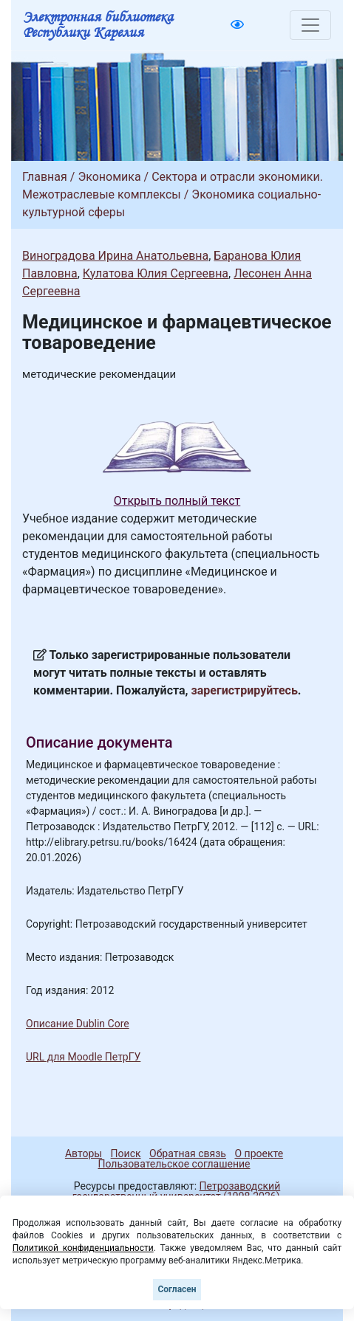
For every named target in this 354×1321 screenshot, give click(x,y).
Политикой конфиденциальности (83, 1248)
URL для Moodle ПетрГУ (83, 1057)
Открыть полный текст (177, 501)
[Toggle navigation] (310, 25)
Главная (44, 177)
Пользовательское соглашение (174, 1164)
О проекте (258, 1153)
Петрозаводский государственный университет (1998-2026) (176, 1191)
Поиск (126, 1153)
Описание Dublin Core (77, 1023)
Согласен (176, 1289)
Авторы (83, 1153)
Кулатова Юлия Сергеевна (155, 273)
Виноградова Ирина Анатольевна (115, 256)
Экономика (109, 177)
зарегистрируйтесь (244, 690)
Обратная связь (187, 1153)
